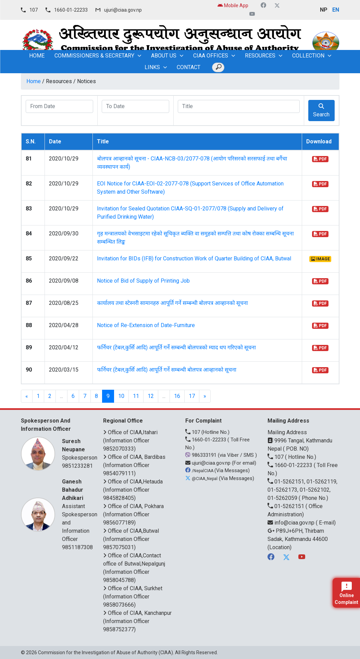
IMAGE (320, 259)
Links (152, 67)
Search (321, 110)
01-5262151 (287, 506)
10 (121, 396)
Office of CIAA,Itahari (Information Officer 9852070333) (130, 440)
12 (151, 396)
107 (33, 10)
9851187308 (77, 547)
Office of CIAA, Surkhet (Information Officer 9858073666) (132, 596)
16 (177, 396)
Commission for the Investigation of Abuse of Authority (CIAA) (105, 652)
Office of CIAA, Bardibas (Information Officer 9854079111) (134, 465)
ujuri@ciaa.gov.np (123, 10)
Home (33, 81)
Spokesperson (79, 449)
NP (323, 10)
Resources (260, 55)
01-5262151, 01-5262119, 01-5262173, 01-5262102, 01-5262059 (302, 489)
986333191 (201, 455)
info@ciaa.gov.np (292, 522)
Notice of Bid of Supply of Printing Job (143, 280)
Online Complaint (346, 593)
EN (335, 10)
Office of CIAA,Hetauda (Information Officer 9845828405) (133, 489)
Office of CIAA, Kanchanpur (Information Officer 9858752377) (137, 621)
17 (192, 396)
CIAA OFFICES (210, 55)
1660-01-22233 (71, 10)
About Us (163, 55)
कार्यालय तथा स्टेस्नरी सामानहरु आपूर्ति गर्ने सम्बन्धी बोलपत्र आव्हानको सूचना (172, 303)
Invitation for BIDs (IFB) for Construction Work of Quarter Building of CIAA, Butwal (194, 258)
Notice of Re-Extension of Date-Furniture (146, 325)
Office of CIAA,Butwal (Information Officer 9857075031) (131, 539)
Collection (308, 55)
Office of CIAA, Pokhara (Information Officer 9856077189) (133, 514)
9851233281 (77, 466)
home (37, 55)
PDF (320, 159)
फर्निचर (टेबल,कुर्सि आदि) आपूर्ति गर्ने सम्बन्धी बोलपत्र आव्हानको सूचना (166, 369)
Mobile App (233, 5)
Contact (188, 67)
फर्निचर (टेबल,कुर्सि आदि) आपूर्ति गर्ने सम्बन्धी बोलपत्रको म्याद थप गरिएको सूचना (176, 347)
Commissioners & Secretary (94, 55)
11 (136, 396)
